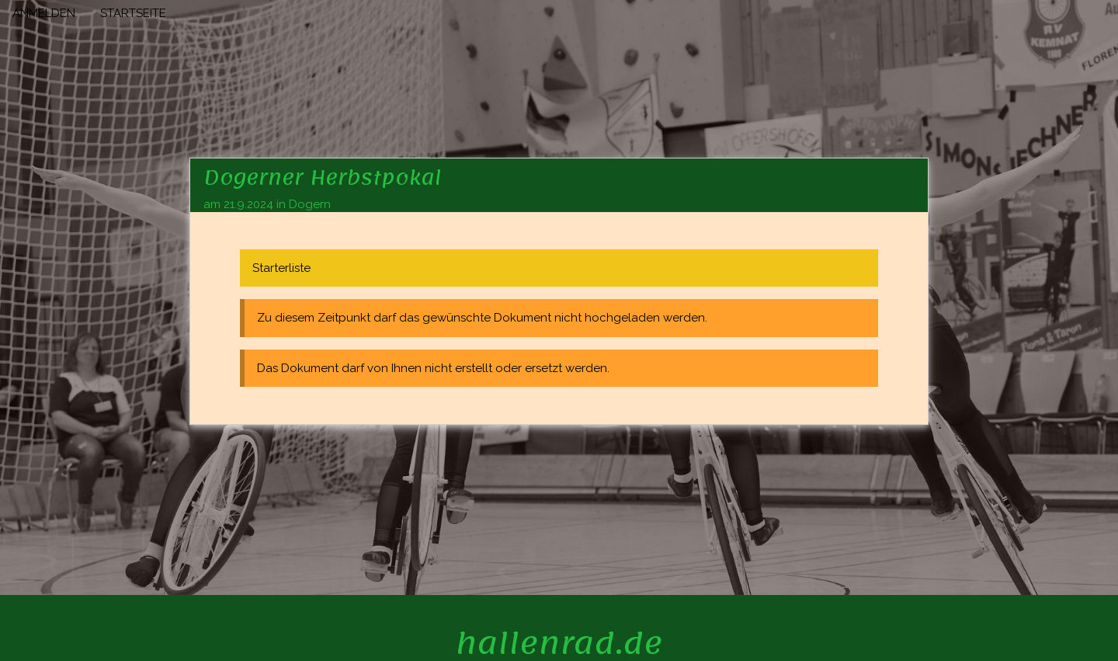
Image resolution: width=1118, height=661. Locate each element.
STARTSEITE (133, 13)
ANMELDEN (43, 13)
